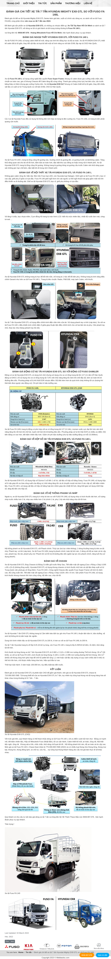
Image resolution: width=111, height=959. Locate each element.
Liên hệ (88, 3)
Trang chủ (13, 3)
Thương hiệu (72, 3)
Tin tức (42, 3)
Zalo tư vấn (102, 955)
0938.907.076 (87, 955)
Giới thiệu (29, 3)
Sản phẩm (56, 3)
